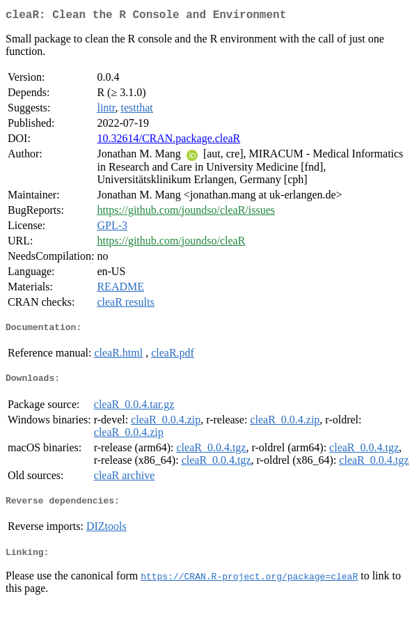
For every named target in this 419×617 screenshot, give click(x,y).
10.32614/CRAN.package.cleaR (168, 141)
